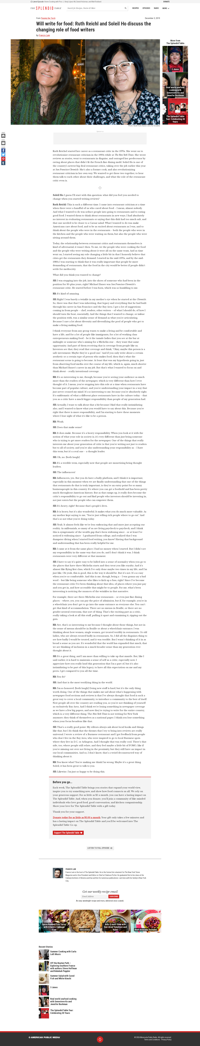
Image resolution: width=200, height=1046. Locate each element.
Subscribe (113, 896)
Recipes (135, 8)
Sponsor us (100, 131)
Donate (166, 2)
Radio (156, 8)
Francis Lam (44, 35)
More (166, 8)
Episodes (146, 8)
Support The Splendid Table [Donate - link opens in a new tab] (68, 832)
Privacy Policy (166, 1040)
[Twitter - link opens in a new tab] (3, 155)
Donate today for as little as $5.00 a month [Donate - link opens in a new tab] (76, 817)
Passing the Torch (48, 18)
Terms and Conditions (152, 1040)
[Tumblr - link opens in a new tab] (3, 163)
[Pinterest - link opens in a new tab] (3, 159)
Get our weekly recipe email (100, 891)
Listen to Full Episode (100, 848)
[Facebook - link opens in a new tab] (3, 150)
